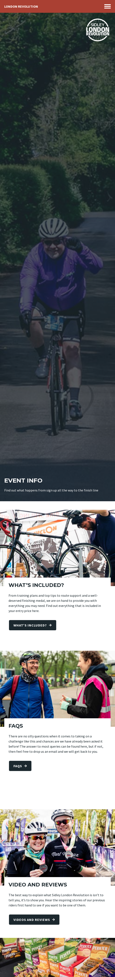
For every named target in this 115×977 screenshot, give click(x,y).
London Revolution (21, 6)
